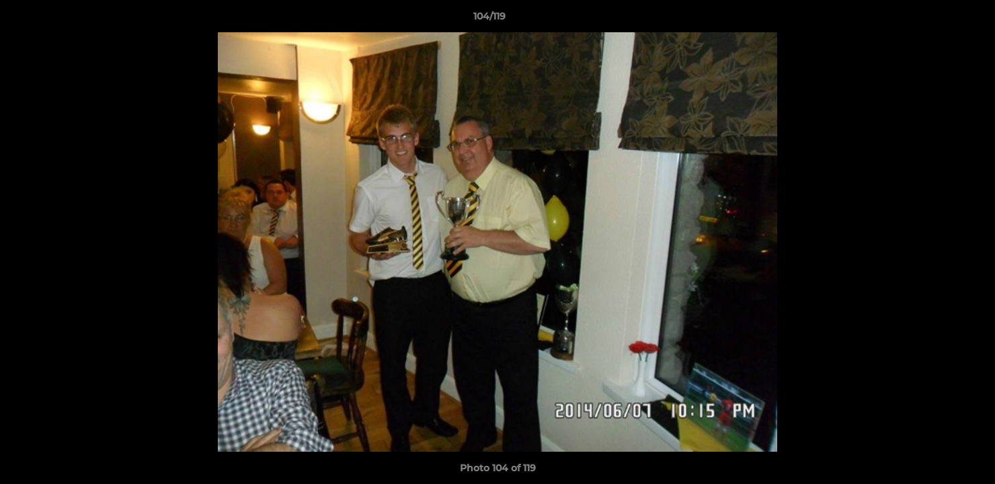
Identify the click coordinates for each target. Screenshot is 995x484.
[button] (938, 19)
